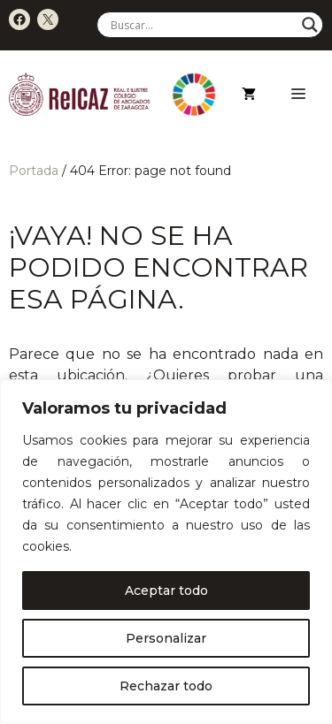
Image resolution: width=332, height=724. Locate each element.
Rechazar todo (166, 686)
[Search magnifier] (309, 24)
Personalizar (166, 638)
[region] (166, 551)
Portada (33, 171)
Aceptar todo (166, 590)
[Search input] (202, 24)
